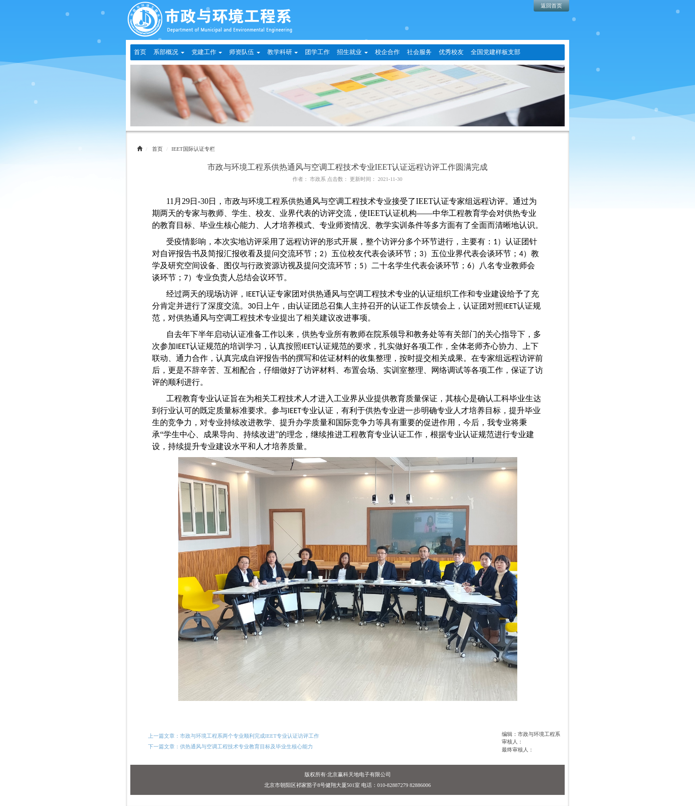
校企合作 (387, 52)
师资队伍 (244, 52)
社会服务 (419, 52)
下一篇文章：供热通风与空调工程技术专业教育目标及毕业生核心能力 (230, 746)
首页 (140, 52)
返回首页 (551, 6)
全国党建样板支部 (495, 52)
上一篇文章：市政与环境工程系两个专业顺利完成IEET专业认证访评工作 (233, 736)
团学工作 (317, 52)
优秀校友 (451, 52)
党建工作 (207, 52)
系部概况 (168, 52)
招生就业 (352, 52)
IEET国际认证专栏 (193, 149)
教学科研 (282, 52)
